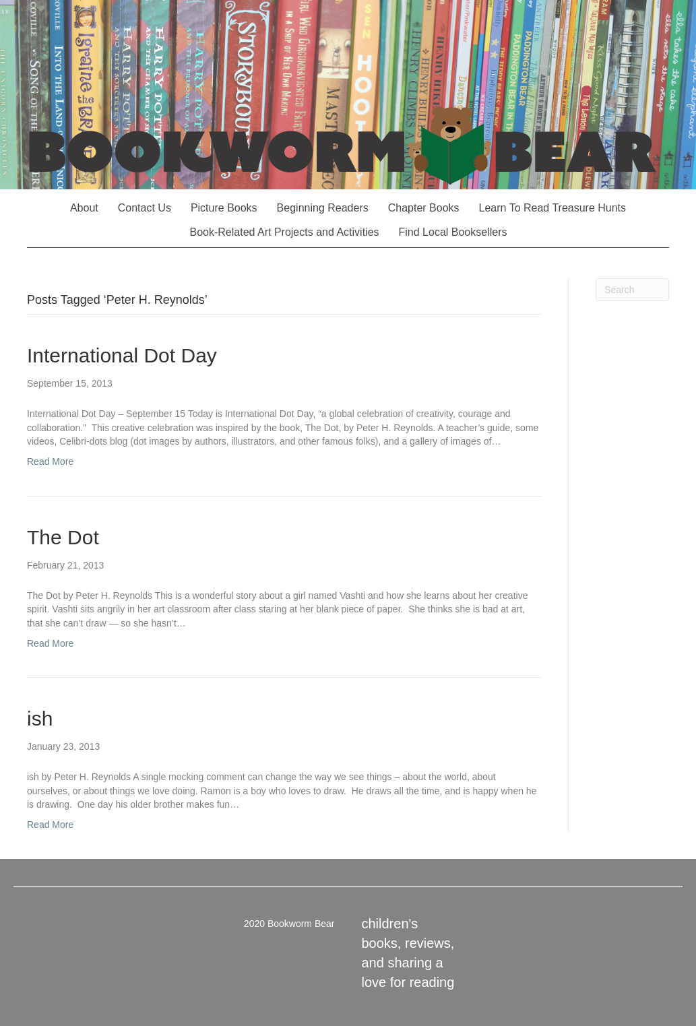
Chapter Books (424, 208)
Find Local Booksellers (453, 232)
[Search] (632, 289)
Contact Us (144, 208)
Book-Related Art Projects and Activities (284, 232)
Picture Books (224, 208)
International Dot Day (122, 355)
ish (40, 718)
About (84, 208)
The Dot (63, 537)
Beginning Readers (323, 208)
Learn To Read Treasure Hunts (553, 208)
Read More (50, 461)
